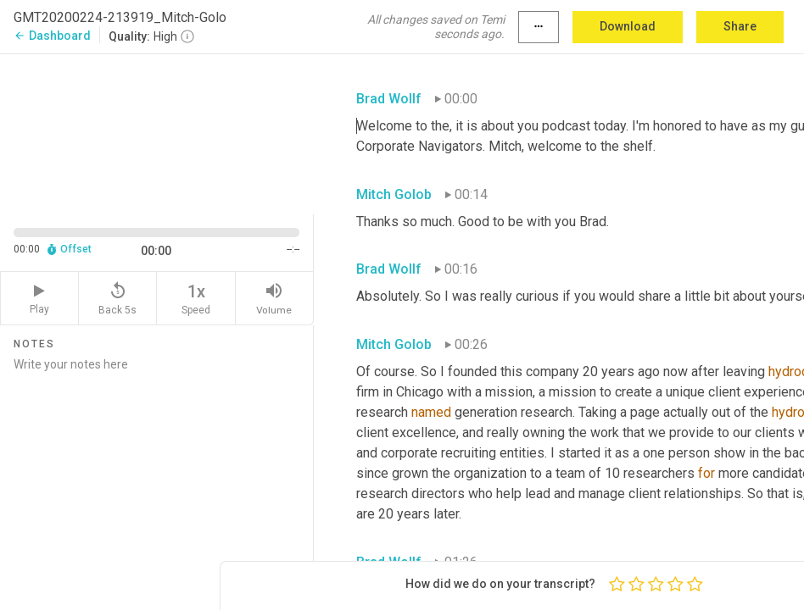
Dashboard (52, 35)
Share (740, 26)
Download (628, 26)
